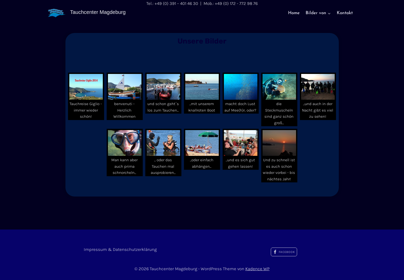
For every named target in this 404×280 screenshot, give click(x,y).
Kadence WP (257, 268)
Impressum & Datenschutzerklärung (120, 249)
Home (294, 13)
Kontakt (345, 13)
